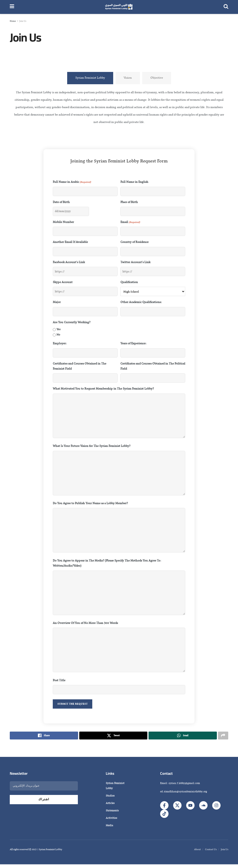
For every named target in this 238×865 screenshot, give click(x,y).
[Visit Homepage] (119, 7)
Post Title (59, 680)
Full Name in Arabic (72, 182)
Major (57, 302)
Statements (112, 811)
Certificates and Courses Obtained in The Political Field (152, 366)
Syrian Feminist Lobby (115, 786)
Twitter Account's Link (135, 262)
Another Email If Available (70, 242)
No (58, 334)
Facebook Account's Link (69, 262)
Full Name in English (134, 182)
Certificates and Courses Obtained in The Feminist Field (79, 366)
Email (130, 222)
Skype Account (63, 282)
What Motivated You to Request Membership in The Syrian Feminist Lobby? (103, 388)
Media (109, 826)
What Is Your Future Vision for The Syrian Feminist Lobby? (91, 446)
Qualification (129, 282)
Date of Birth (61, 202)
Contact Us (211, 850)
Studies (110, 796)
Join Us (22, 21)
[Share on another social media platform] (223, 736)
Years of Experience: (133, 343)
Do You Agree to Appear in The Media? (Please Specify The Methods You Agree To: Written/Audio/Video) (107, 563)
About (197, 850)
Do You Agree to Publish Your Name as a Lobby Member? (90, 503)
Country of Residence (134, 242)
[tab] (90, 78)
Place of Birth (129, 202)
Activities (111, 818)
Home (13, 21)
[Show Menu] (12, 7)
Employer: (60, 343)
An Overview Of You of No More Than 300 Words (85, 623)
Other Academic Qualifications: (141, 302)
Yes (58, 329)
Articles (110, 804)
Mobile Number (63, 222)
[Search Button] (226, 7)
